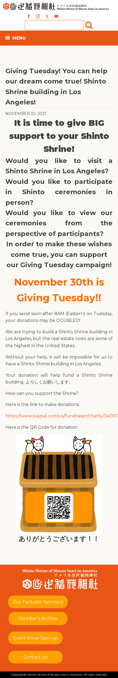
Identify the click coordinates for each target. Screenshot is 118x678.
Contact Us (35, 657)
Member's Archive (38, 618)
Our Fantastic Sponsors (38, 602)
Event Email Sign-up (35, 638)
